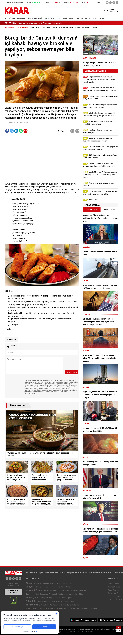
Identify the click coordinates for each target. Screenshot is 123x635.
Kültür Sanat (60, 597)
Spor (58, 18)
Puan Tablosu (113, 590)
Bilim (73, 601)
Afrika (68, 587)
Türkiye (57, 583)
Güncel (12, 18)
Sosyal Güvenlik (71, 590)
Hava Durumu (113, 584)
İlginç (69, 605)
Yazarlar (21, 18)
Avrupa (57, 587)
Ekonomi (38, 18)
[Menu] (106, 18)
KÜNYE (46, 573)
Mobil (40, 601)
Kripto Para (49, 18)
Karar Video (74, 18)
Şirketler (82, 590)
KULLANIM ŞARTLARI (69, 573)
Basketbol (44, 594)
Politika (39, 583)
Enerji (61, 590)
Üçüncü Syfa (48, 583)
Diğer (81, 594)
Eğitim (70, 583)
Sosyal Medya (57, 601)
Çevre (64, 583)
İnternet (47, 601)
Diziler (37, 597)
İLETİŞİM (39, 573)
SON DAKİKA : (10, 23)
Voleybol (53, 594)
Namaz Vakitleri (114, 587)
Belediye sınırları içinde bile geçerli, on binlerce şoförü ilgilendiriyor (43, 23)
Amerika (49, 587)
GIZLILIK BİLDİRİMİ (85, 573)
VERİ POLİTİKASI (99, 573)
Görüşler (85, 18)
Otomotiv (54, 590)
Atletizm (61, 594)
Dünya (30, 18)
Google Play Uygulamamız (85, 620)
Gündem (44, 605)
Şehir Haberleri (114, 596)
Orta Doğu (40, 587)
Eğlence (70, 597)
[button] (58, 131)
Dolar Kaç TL (113, 593)
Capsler (49, 608)
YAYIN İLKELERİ (55, 573)
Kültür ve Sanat (73, 608)
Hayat (64, 18)
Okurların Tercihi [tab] (92, 210)
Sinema (56, 605)
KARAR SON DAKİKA (13, 591)
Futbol (36, 594)
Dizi (51, 605)
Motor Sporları (72, 594)
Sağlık (51, 597)
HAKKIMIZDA (30, 573)
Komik (63, 605)
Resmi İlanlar (97, 18)
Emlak (46, 590)
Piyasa (40, 590)
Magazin (44, 597)
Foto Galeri (31, 608)
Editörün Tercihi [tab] (109, 210)
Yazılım (67, 601)
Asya (63, 587)
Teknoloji (30, 601)
